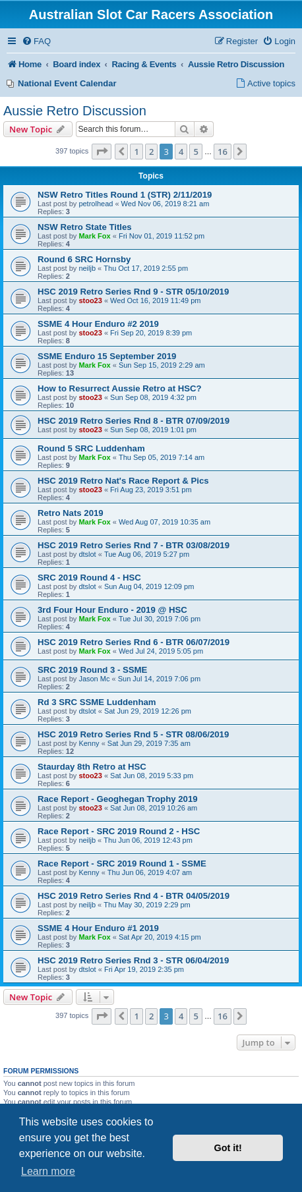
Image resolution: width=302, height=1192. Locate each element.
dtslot (87, 554)
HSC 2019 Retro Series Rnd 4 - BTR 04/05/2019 (133, 896)
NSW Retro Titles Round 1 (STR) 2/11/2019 (125, 195)
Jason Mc (93, 679)
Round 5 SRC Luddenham (91, 448)
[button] (101, 151)
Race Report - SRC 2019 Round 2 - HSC (119, 831)
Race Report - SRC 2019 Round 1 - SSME (122, 863)
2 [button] (151, 151)
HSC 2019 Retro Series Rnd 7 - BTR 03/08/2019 (133, 545)
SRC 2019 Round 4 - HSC (89, 577)
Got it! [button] (228, 1148)
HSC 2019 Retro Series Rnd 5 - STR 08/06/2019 (133, 734)
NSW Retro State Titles (85, 227)
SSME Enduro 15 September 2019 (107, 356)
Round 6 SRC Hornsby (84, 259)
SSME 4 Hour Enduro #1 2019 (98, 928)
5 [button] (195, 151)
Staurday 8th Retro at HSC (92, 767)
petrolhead (95, 204)
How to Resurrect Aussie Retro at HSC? (120, 388)
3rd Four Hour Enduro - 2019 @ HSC (112, 610)
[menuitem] (36, 41)
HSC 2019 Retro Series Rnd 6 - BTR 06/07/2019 (133, 642)
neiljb (87, 268)
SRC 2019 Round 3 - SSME (92, 670)
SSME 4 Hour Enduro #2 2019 (98, 324)
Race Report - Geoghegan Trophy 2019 (118, 799)
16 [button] (222, 151)
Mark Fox (94, 236)
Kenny (88, 743)
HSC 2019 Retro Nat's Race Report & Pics (123, 481)
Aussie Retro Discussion (74, 110)
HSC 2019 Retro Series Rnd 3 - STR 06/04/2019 (133, 960)
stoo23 (90, 300)
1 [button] (136, 151)
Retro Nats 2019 (71, 513)
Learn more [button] (48, 1171)
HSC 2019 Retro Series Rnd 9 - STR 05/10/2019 (133, 292)
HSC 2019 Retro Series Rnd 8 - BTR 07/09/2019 (133, 421)
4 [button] (181, 151)
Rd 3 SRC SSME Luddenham (97, 702)
